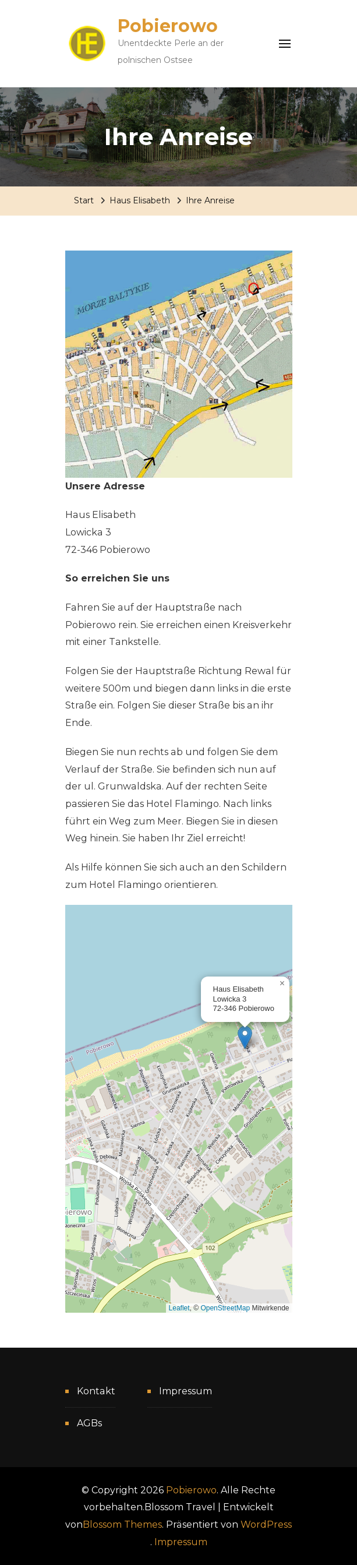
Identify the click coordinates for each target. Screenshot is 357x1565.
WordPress (266, 1524)
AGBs (89, 1423)
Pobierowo (168, 26)
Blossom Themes (122, 1524)
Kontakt (96, 1391)
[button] (245, 1037)
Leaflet (179, 1308)
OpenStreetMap (225, 1308)
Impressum (185, 1391)
